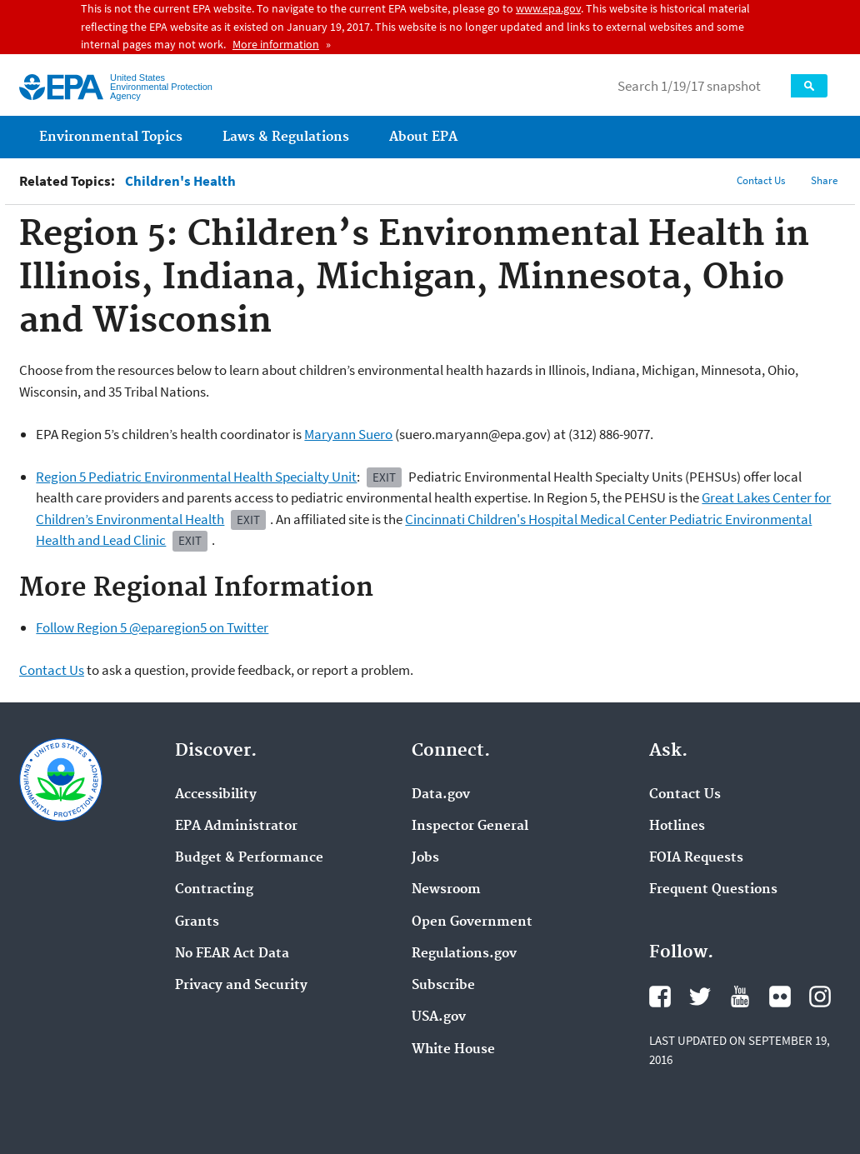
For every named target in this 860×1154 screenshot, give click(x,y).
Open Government (472, 922)
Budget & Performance (249, 858)
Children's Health (180, 181)
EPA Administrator (236, 826)
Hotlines (677, 826)
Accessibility (216, 794)
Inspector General (470, 826)
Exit (384, 477)
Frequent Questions (713, 889)
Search (809, 85)
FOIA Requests (696, 858)
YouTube (740, 996)
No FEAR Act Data (232, 954)
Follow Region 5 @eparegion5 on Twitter (152, 627)
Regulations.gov (464, 954)
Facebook (660, 996)
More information (275, 44)
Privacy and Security (241, 985)
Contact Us (761, 180)
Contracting (214, 889)
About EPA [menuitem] (423, 137)
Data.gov (441, 794)
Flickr (780, 996)
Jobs (425, 858)
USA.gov (439, 1017)
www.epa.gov (548, 8)
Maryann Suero (348, 434)
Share (824, 180)
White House (453, 1049)
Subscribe (443, 985)
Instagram (820, 996)
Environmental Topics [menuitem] (110, 137)
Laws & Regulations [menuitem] (285, 137)
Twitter (700, 996)
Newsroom (446, 889)
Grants (197, 922)
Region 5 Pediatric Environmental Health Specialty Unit (196, 476)
